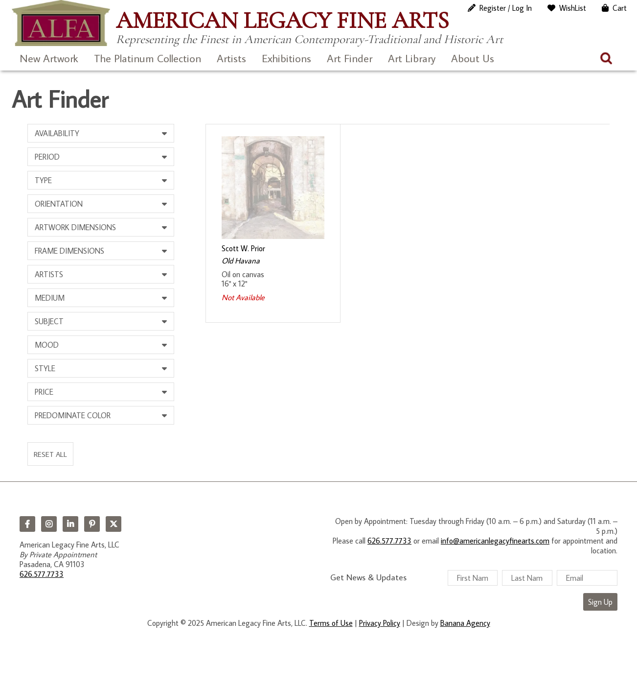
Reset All (50, 454)
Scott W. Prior (243, 248)
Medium (50, 298)
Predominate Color (73, 415)
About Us (472, 58)
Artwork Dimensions (75, 227)
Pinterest (92, 524)
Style (45, 368)
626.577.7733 (42, 574)
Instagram (49, 524)
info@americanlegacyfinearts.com (495, 541)
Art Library (411, 58)
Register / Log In (505, 8)
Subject (49, 321)
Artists (231, 58)
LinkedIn (70, 524)
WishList (572, 8)
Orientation (59, 204)
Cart (620, 8)
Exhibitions (286, 58)
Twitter (113, 524)
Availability (57, 133)
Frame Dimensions (69, 251)
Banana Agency (465, 623)
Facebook (27, 524)
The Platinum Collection (147, 58)
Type (43, 180)
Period (47, 157)
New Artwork (49, 58)
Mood (47, 345)
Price (44, 392)
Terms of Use (331, 623)
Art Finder (349, 58)
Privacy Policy (379, 623)
